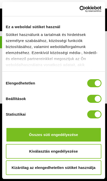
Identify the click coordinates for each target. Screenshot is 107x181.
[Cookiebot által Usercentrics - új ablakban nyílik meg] (79, 9)
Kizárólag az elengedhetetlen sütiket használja (53, 167)
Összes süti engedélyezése (53, 134)
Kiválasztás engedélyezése (53, 151)
